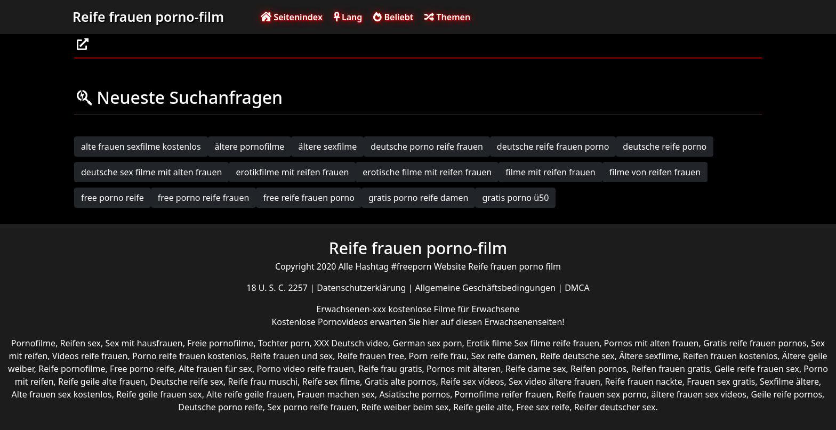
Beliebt (393, 17)
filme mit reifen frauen (550, 172)
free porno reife (112, 198)
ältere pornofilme (250, 146)
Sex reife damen (503, 356)
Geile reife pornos (786, 394)
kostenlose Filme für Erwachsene (453, 309)
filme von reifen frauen (655, 172)
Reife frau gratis (390, 369)
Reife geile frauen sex (159, 394)
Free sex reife (542, 407)
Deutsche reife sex (186, 381)
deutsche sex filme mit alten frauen (151, 172)
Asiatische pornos (414, 394)
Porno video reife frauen (304, 369)
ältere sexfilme (327, 146)
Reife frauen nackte (643, 381)
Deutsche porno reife (220, 407)
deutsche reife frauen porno (553, 146)
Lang (348, 17)
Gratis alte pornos (400, 381)
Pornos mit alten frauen (651, 343)
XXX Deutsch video (351, 343)
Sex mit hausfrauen (144, 343)
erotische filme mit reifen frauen (427, 172)
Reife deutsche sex (577, 356)
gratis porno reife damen (418, 198)
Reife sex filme (331, 381)
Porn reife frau (438, 356)
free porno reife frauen (204, 198)
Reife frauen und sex (292, 356)
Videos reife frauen (90, 356)
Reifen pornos (598, 369)
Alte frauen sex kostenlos (62, 394)
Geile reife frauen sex (756, 369)
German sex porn (427, 343)
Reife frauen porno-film (148, 16)
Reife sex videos (472, 381)
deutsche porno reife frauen (427, 146)
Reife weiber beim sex (404, 407)
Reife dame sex (535, 369)
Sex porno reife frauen (312, 407)
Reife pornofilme (71, 369)
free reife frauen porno (309, 198)
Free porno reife (142, 369)
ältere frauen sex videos (698, 394)
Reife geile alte (482, 407)
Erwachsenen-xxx (352, 309)
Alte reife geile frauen (249, 394)
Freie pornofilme (220, 343)
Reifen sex (80, 343)
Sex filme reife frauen (556, 343)
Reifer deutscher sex (615, 407)
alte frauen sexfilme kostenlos (141, 146)
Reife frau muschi (263, 381)
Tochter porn (284, 343)
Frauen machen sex (336, 394)
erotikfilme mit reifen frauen (292, 172)
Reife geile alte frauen (102, 381)
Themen (447, 17)
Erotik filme (489, 343)
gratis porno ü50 (515, 198)
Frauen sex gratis (721, 381)
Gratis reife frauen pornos (755, 343)
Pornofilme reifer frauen (503, 394)
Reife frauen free (370, 356)
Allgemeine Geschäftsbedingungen (486, 288)
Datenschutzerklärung (362, 288)
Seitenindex (292, 17)
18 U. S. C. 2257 (278, 288)
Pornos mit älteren (464, 369)
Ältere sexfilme (648, 356)
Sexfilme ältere (789, 381)
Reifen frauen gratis (670, 369)
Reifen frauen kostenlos (730, 356)
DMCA (577, 288)
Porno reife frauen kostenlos (189, 356)
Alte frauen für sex (215, 369)
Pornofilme (33, 343)
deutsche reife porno (664, 146)
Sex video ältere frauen (554, 381)
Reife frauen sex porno (601, 394)
